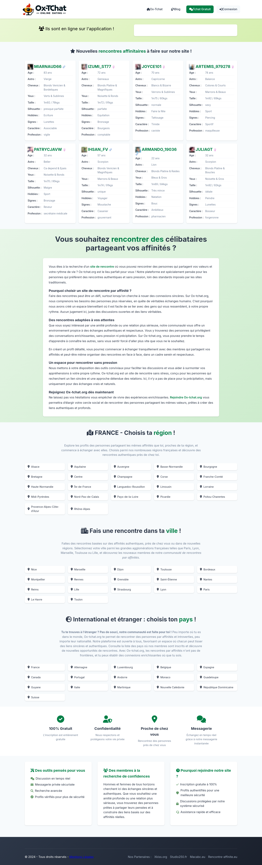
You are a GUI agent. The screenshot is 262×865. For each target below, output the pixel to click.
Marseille (78, 569)
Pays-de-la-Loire (126, 496)
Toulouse (164, 569)
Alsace (33, 466)
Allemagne (79, 667)
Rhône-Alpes (80, 508)
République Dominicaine (216, 687)
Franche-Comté (211, 476)
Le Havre (35, 599)
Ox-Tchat (155, 9)
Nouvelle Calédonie (170, 687)
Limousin (164, 486)
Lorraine (207, 486)
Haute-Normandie (40, 486)
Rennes (77, 579)
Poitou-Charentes (212, 496)
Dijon (119, 569)
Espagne (207, 667)
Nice (32, 569)
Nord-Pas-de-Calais (85, 496)
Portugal (78, 677)
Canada (34, 677)
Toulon (77, 599)
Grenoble (121, 579)
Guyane (34, 687)
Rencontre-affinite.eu (222, 857)
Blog (175, 9)
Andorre (120, 677)
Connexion (228, 9)
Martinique (122, 687)
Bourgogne (208, 466)
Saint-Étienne (167, 579)
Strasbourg (122, 589)
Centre (77, 476)
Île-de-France (81, 486)
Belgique (164, 667)
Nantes (206, 579)
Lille (75, 589)
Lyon (161, 589)
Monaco (163, 677)
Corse (162, 476)
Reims (33, 589)
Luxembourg (123, 667)
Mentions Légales (81, 857)
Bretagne (35, 476)
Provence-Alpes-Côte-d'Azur (43, 508)
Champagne (123, 476)
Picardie (163, 496)
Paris (205, 589)
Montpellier (36, 579)
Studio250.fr (178, 857)
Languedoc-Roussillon (129, 486)
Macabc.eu (197, 857)
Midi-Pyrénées (38, 496)
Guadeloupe (209, 677)
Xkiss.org (160, 857)
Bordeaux (207, 569)
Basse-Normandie (170, 466)
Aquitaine (78, 466)
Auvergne (121, 466)
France (34, 667)
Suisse (33, 697)
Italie (75, 687)
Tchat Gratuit (200, 9)
